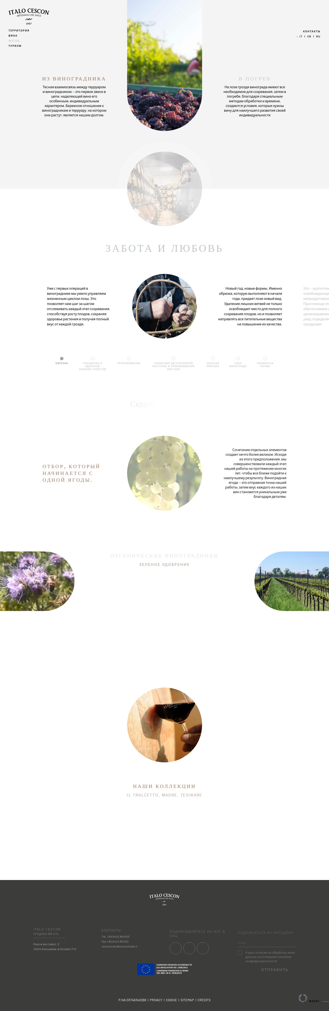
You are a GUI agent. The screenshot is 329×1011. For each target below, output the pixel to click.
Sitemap (187, 1000)
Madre (314, 998)
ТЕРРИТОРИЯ (19, 30)
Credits (204, 1000)
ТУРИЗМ (15, 46)
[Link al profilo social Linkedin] (203, 955)
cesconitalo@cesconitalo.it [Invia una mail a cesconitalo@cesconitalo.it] (119, 954)
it (301, 36)
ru (318, 36)
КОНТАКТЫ (311, 31)
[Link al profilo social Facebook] (176, 955)
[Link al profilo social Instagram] (189, 955)
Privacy (156, 1000)
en (309, 36)
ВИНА (13, 35)
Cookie (171, 1000)
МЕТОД (14, 41)
